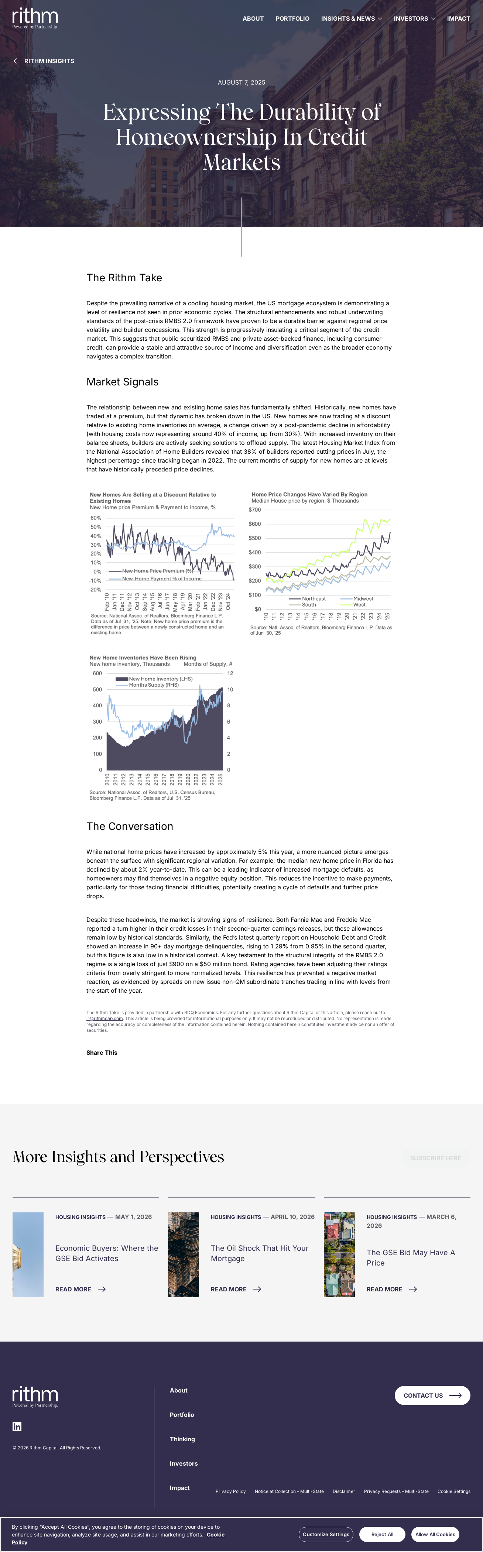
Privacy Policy (231, 1491)
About (253, 18)
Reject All (382, 1534)
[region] (241, 1534)
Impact (458, 18)
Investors (184, 1463)
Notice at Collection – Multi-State (289, 1491)
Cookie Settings (454, 1491)
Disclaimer (344, 1491)
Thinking (182, 1439)
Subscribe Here (436, 1158)
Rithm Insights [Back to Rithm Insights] (44, 61)
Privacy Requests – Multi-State (396, 1491)
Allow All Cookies (435, 1534)
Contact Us (433, 1395)
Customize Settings (326, 1534)
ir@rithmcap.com (104, 1018)
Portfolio (292, 18)
